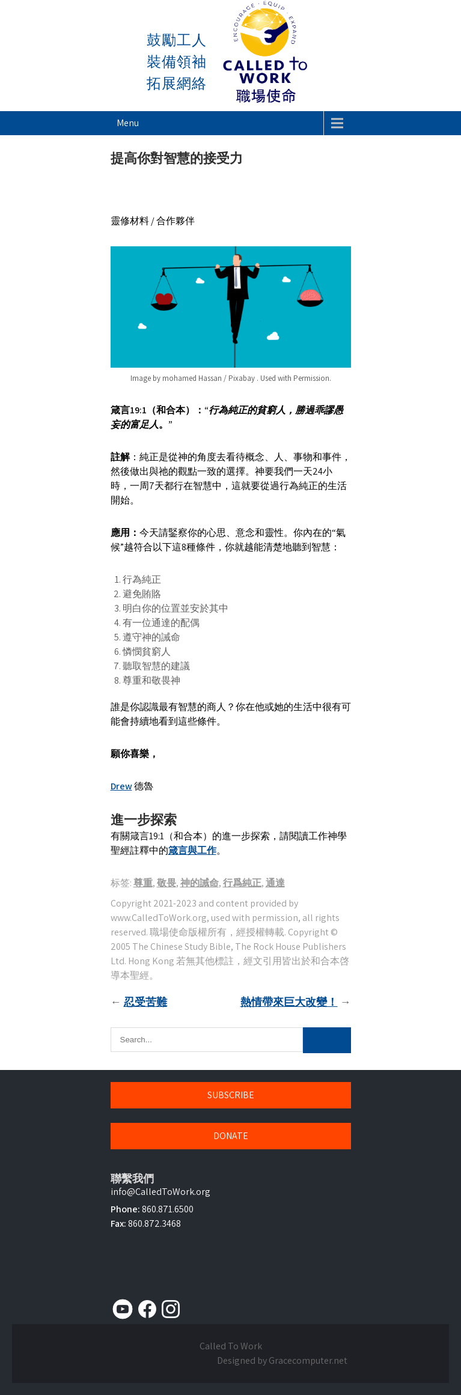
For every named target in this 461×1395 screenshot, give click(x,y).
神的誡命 (199, 883)
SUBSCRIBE (230, 1095)
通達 (275, 883)
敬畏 (166, 883)
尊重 (143, 883)
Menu (128, 123)
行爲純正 (242, 883)
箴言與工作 (192, 850)
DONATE (230, 1135)
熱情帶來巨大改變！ (289, 1002)
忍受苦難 (145, 1002)
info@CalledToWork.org (160, 1191)
